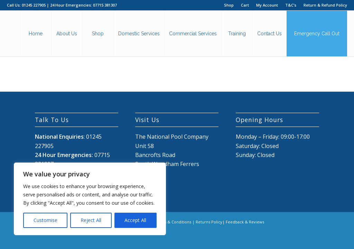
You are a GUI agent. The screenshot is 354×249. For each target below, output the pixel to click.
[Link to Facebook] (293, 221)
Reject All (91, 220)
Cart (245, 5)
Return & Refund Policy (325, 5)
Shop (229, 5)
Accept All (135, 220)
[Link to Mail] (314, 221)
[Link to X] (303, 221)
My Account (267, 5)
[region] (90, 199)
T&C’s (290, 5)
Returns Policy (209, 221)
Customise (45, 220)
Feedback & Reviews (245, 221)
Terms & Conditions (172, 221)
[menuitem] (229, 5)
